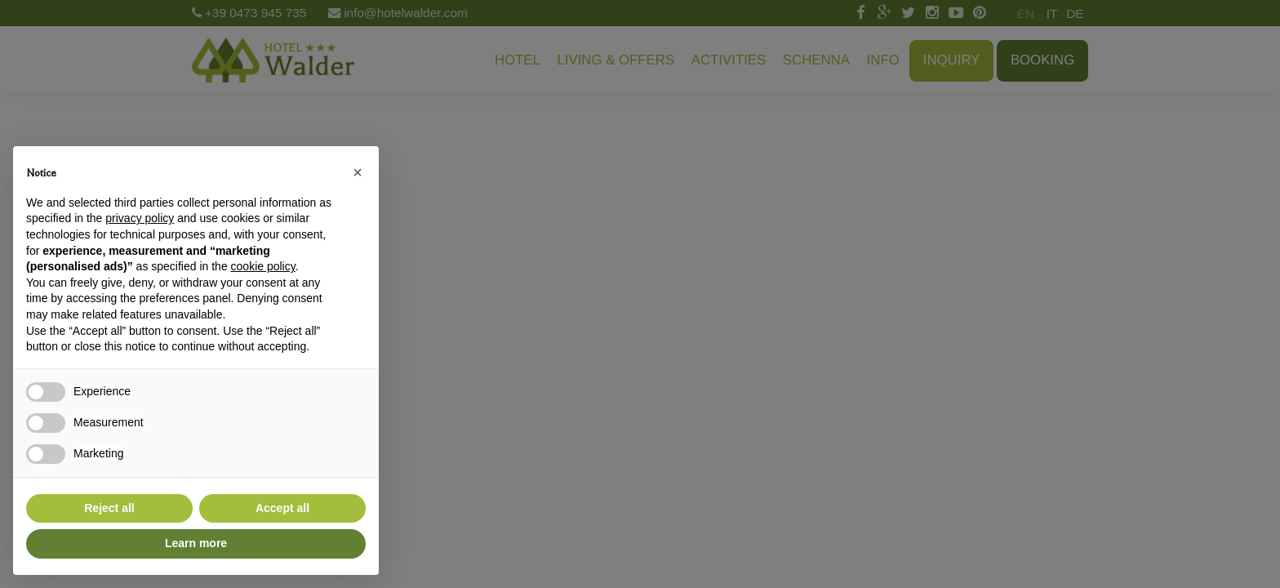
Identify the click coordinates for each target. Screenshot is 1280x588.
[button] (357, 172)
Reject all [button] (109, 507)
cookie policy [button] (263, 266)
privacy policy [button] (139, 218)
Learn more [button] (196, 543)
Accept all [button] (282, 507)
